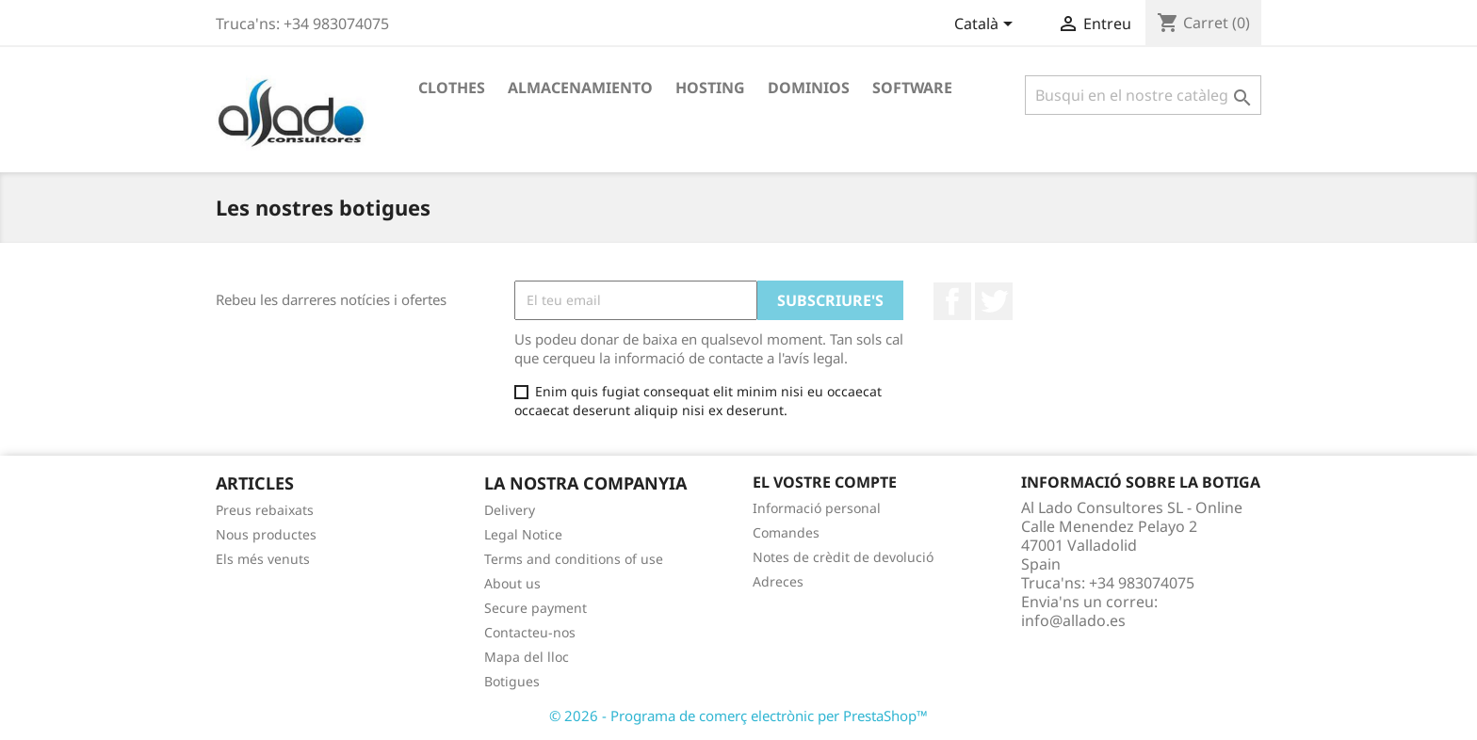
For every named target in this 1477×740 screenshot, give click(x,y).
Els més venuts (263, 559)
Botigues (512, 681)
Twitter (994, 301)
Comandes (786, 532)
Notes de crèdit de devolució (843, 557)
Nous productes (266, 534)
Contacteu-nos (530, 632)
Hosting (710, 87)
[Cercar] (1143, 95)
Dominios (809, 87)
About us (512, 583)
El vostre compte (825, 482)
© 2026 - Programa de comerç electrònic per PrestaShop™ (738, 715)
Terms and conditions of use (573, 559)
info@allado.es (1073, 620)
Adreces (778, 581)
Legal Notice (523, 534)
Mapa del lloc (526, 657)
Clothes (451, 87)
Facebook (952, 301)
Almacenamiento (580, 87)
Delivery (509, 510)
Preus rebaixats (265, 510)
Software (912, 87)
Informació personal (817, 508)
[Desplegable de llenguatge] (986, 25)
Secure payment (535, 608)
